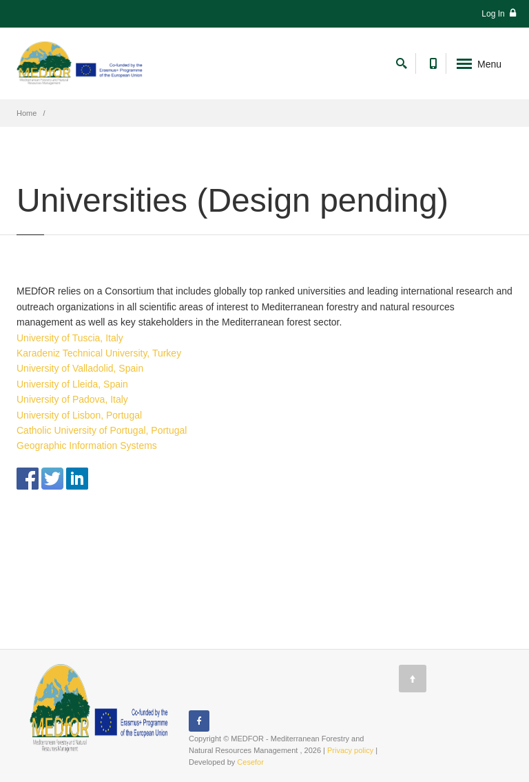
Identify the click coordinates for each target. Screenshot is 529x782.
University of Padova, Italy (72, 399)
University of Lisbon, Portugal (79, 415)
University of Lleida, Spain (72, 384)
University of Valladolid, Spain (80, 368)
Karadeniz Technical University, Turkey (99, 353)
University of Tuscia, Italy (70, 337)
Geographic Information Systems (87, 445)
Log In (498, 13)
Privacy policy (350, 750)
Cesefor (250, 762)
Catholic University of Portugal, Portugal (102, 430)
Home (27, 113)
